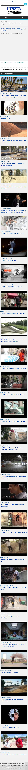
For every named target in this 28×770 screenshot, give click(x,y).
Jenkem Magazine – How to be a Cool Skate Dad (14, 754)
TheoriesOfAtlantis (19, 62)
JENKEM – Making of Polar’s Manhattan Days (13, 394)
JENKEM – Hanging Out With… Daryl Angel (12, 233)
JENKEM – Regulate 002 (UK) (8, 260)
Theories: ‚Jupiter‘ (6, 118)
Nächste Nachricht (21, 69)
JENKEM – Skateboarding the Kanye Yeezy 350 (13, 368)
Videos (6, 21)
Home (2, 21)
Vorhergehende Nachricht (7, 69)
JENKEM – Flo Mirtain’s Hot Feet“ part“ (11, 286)
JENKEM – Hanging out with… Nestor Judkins (13, 313)
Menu (14, 17)
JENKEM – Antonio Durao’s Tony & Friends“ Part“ (14, 533)
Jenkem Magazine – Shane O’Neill (10, 727)
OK (20, 768)
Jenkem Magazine (8, 62)
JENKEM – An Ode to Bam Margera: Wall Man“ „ (13, 421)
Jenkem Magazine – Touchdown (9, 672)
